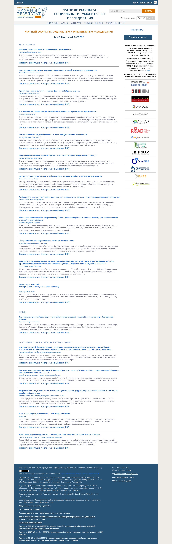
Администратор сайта (124, 477)
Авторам (76, 23)
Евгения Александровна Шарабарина (31, 200)
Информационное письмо (30, 522)
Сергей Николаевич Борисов (28, 375)
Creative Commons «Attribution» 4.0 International (79, 474)
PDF (82, 37)
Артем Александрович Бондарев (30, 352)
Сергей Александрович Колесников (30, 73)
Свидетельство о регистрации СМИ (34, 506)
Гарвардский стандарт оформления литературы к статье (44, 513)
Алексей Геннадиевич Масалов (29, 437)
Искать (148, 11)
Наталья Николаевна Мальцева (29, 396)
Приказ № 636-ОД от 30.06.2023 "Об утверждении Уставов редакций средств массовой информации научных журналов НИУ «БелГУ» (57, 527)
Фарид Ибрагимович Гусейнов (29, 94)
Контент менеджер (122, 481)
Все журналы (137, 30)
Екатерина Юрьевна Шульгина (29, 223)
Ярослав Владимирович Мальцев (30, 52)
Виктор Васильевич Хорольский (29, 138)
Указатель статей (115, 23)
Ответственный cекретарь (126, 474)
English (150, 18)
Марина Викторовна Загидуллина (30, 158)
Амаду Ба (22, 417)
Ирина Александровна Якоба (28, 179)
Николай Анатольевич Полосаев (30, 267)
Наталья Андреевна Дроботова (49, 375)
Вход (135, 2)
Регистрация (146, 2)
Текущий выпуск (93, 23)
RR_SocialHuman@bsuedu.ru (83, 494)
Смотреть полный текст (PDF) (55, 63)
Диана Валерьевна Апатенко (51, 352)
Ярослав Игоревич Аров (27, 115)
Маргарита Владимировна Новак (52, 396)
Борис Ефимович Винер (27, 292)
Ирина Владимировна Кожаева (29, 244)
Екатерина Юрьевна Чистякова (51, 437)
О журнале (52, 23)
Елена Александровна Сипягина (29, 322)
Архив (64, 23)
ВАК (148, 71)
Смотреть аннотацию (29, 63)
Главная (19, 2)
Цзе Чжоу (44, 244)
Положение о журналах (29, 509)
